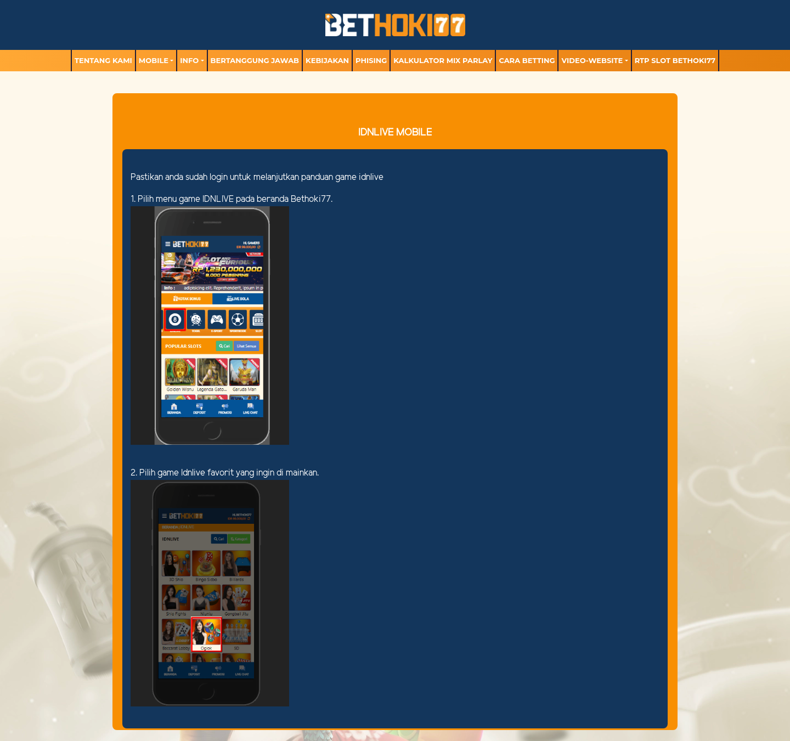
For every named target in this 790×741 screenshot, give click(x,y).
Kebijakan (327, 60)
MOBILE (153, 60)
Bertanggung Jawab (255, 60)
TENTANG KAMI (103, 60)
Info (189, 60)
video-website (592, 60)
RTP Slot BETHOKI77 (675, 60)
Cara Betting (527, 60)
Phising (371, 60)
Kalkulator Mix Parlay (442, 60)
